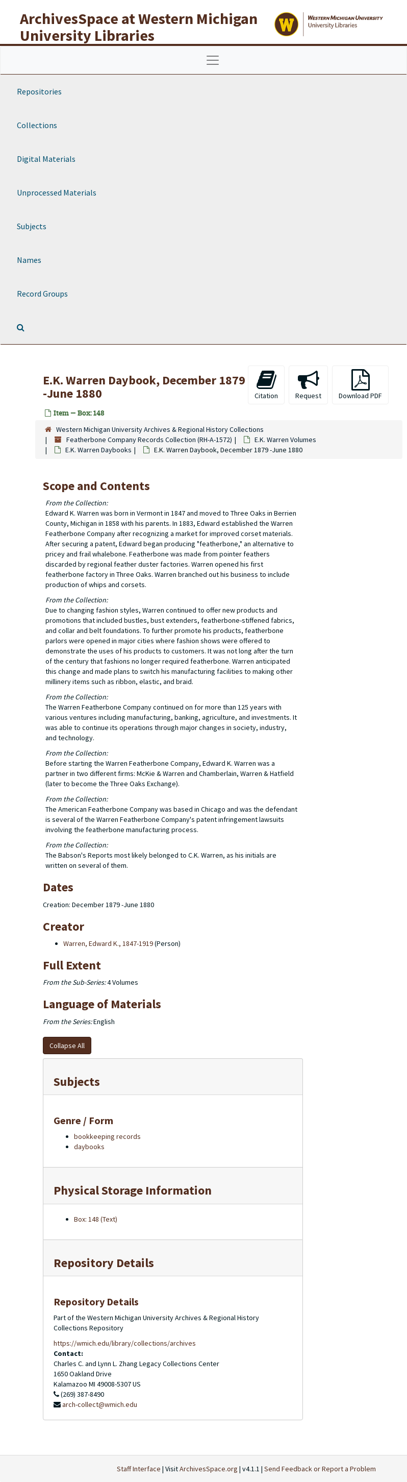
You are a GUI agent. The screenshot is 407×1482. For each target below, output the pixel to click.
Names (29, 260)
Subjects (31, 226)
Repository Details (104, 1263)
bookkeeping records (107, 1136)
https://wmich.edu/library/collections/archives (125, 1343)
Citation (266, 384)
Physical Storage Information (133, 1190)
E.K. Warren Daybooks (98, 449)
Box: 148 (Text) (95, 1219)
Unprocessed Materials (56, 192)
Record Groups (42, 293)
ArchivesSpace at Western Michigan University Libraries (139, 27)
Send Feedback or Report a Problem (320, 1468)
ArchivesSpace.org (209, 1468)
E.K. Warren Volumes (285, 439)
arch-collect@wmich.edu (99, 1404)
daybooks (89, 1146)
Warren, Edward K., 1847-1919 (108, 943)
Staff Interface (139, 1468)
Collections (37, 125)
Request (308, 384)
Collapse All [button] (67, 1045)
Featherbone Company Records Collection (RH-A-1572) (149, 439)
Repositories (39, 91)
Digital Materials (46, 159)
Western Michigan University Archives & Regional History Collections (160, 429)
